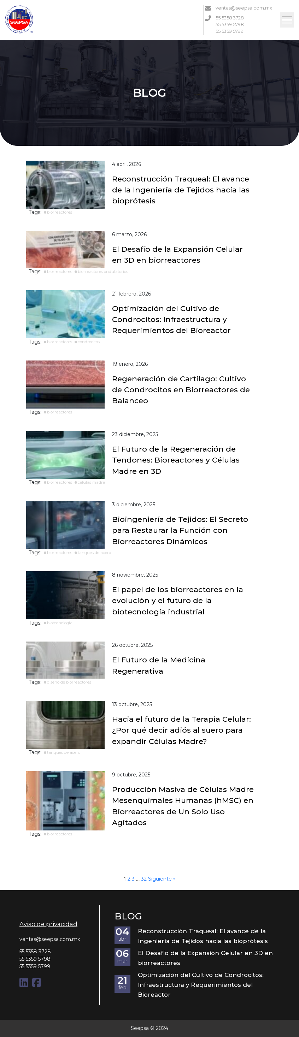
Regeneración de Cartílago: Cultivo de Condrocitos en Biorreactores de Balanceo (181, 389)
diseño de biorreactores (69, 682)
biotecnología (59, 622)
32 (144, 879)
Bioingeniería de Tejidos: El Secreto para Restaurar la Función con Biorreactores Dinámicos (180, 530)
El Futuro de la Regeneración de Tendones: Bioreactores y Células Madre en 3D (176, 460)
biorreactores (59, 212)
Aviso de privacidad (48, 924)
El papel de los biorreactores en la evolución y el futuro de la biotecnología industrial (177, 600)
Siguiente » (162, 879)
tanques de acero (94, 552)
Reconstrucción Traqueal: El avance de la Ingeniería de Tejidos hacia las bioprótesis (181, 189)
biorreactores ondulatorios (103, 271)
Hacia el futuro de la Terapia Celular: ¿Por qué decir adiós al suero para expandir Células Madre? (181, 730)
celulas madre (91, 482)
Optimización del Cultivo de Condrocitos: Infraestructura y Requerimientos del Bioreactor (171, 319)
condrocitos (89, 341)
